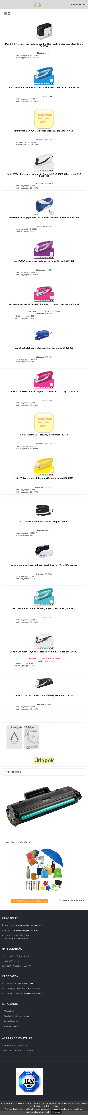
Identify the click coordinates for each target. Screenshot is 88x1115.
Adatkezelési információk (37, 1112)
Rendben (56, 1112)
